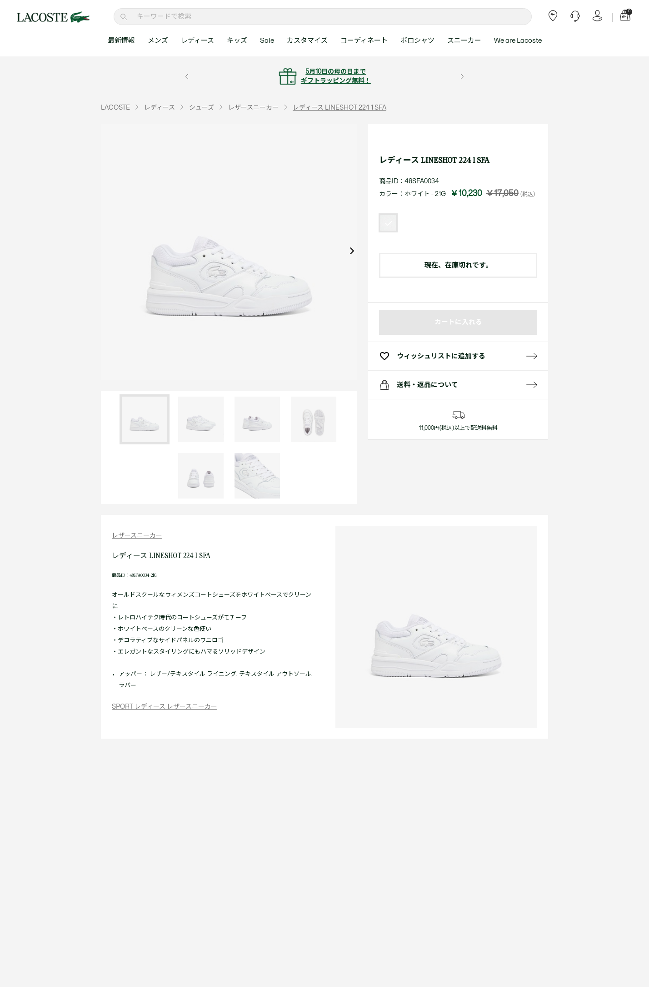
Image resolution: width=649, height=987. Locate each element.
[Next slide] (351, 252)
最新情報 (121, 40)
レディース (197, 40)
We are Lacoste (518, 40)
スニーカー (464, 40)
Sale (267, 40)
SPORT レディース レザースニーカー (164, 707)
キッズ (237, 40)
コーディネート (364, 40)
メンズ (158, 40)
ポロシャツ (417, 40)
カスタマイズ (307, 40)
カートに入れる (458, 322)
